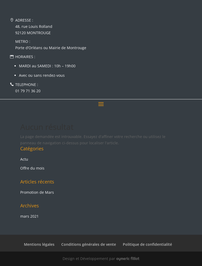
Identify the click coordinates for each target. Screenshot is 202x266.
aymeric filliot (127, 258)
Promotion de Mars (37, 192)
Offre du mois (32, 168)
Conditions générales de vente (88, 244)
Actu (24, 159)
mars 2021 (29, 216)
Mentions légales (39, 244)
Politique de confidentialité (147, 244)
